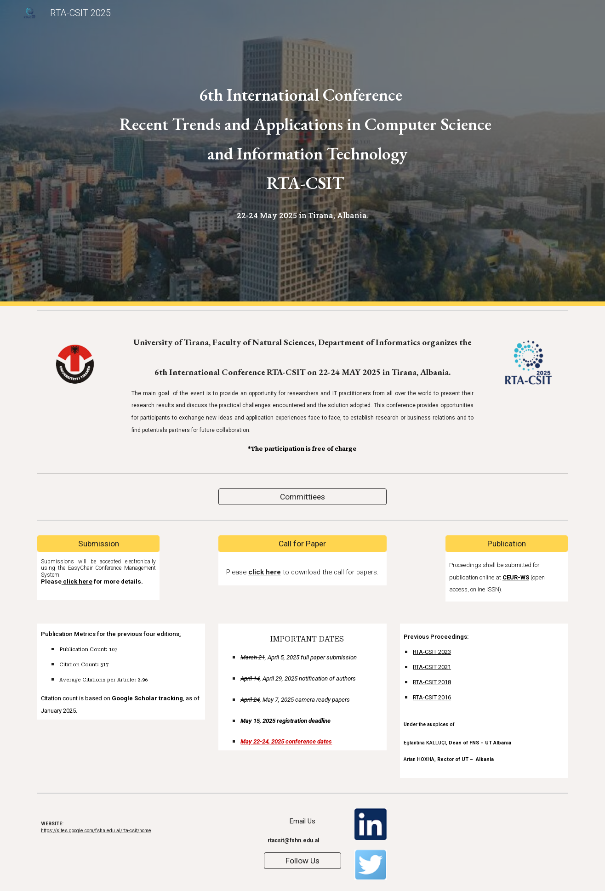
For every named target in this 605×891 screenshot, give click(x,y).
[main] (302, 153)
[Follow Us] (302, 860)
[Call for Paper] (302, 543)
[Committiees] (302, 496)
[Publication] (506, 543)
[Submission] (98, 543)
